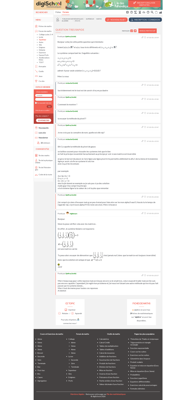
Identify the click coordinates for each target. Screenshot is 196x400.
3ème (39, 349)
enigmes (71, 377)
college (71, 339)
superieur (72, 370)
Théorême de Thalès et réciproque (144, 339)
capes (40, 377)
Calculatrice (104, 339)
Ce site (39, 81)
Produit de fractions (107, 363)
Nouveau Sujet (116, 20)
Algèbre (65, 21)
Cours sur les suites (138, 352)
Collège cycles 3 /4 (46, 34)
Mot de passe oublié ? (42, 110)
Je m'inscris (43, 120)
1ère (39, 360)
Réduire (63, 313)
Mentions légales (77, 394)
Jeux (38, 76)
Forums (65, 12)
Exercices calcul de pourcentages (143, 385)
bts (38, 374)
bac (38, 367)
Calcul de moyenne (107, 353)
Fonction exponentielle (139, 348)
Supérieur (90, 19)
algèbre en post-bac (141, 310)
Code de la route (43, 174)
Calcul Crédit (104, 342)
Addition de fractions (107, 356)
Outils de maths (113, 334)
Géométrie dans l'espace (140, 358)
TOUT (41, 62)
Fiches (58, 12)
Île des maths (42, 155)
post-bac (41, 370)
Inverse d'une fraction (108, 374)
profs (70, 381)
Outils (39, 71)
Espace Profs (44, 55)
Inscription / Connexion (145, 20)
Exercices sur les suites (139, 355)
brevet (40, 353)
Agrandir (76, 313)
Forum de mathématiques (72, 19)
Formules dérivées (137, 389)
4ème (39, 346)
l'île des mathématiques (116, 394)
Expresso (42, 53)
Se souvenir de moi (44, 103)
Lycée (41, 37)
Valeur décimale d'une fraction (111, 384)
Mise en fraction (105, 370)
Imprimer (70, 310)
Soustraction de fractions (109, 360)
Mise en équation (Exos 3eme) (142, 371)
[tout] (77, 21)
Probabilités (135, 375)
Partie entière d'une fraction (110, 381)
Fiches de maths (43, 26)
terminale (41, 363)
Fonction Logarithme (138, 378)
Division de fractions (107, 367)
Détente (42, 50)
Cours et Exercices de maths (51, 334)
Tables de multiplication (108, 346)
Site (40, 45)
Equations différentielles (140, 382)
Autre (41, 42)
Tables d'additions (106, 349)
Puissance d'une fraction (109, 377)
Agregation (42, 381)
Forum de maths (43, 31)
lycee (70, 356)
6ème (39, 339)
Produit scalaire (136, 362)
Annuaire (40, 66)
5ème (39, 342)
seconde (41, 356)
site (70, 374)
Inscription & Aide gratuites (144, 3)
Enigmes (42, 47)
